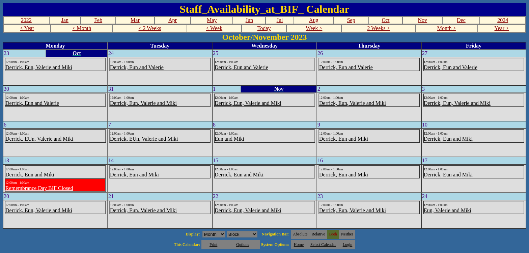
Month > (446, 28)
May (212, 20)
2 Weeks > (378, 28)
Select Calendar (323, 244)
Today (264, 28)
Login (348, 244)
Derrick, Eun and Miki (343, 139)
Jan (64, 20)
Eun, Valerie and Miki (447, 210)
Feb (98, 20)
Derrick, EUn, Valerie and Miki (39, 139)
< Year (27, 28)
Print (213, 244)
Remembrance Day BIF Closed (39, 188)
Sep (351, 20)
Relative (318, 234)
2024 (502, 20)
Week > (314, 28)
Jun (249, 20)
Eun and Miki (229, 139)
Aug (313, 20)
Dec (461, 20)
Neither (347, 234)
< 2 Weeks (150, 28)
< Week (214, 28)
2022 (26, 20)
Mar (135, 20)
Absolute (300, 234)
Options (242, 244)
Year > (502, 28)
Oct (385, 20)
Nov (422, 20)
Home (299, 244)
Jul (280, 20)
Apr (172, 20)
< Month (82, 28)
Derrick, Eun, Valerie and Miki (38, 67)
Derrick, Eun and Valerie (137, 67)
